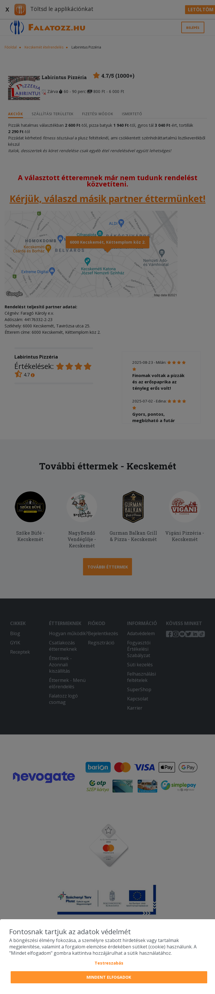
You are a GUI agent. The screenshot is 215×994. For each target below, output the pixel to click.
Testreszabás (109, 963)
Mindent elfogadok (108, 977)
